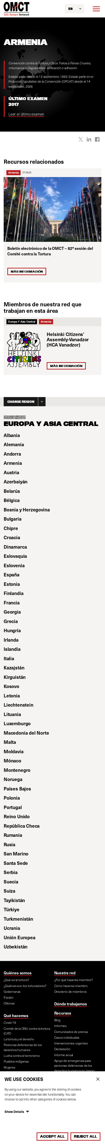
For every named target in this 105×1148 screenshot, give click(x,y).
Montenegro (17, 770)
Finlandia (13, 593)
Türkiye (11, 909)
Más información (66, 366)
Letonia (12, 695)
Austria (11, 472)
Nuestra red (64, 973)
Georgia (12, 611)
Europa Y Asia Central (21, 321)
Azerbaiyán (15, 481)
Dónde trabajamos (70, 1004)
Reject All (85, 1136)
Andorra (12, 453)
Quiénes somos (18, 973)
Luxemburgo (17, 723)
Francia (12, 602)
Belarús (12, 491)
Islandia (12, 649)
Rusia (9, 844)
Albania (12, 435)
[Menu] (96, 8)
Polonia (12, 797)
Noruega (13, 779)
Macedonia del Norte (26, 732)
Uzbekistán (15, 946)
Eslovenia (14, 565)
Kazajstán (14, 667)
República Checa (22, 825)
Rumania (13, 835)
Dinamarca (15, 546)
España (11, 574)
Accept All (52, 1136)
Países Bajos (17, 788)
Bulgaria (13, 518)
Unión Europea (19, 937)
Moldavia (14, 751)
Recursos (62, 1013)
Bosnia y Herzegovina (27, 509)
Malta (10, 742)
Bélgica (12, 500)
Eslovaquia (15, 556)
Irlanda (11, 639)
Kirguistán (15, 677)
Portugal (13, 807)
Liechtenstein (18, 704)
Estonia (12, 584)
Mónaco (12, 760)
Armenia (13, 172)
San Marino (16, 853)
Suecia (11, 881)
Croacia (12, 537)
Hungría (12, 630)
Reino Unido (17, 816)
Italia (9, 658)
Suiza (9, 890)
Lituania (12, 714)
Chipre (11, 528)
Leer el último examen (26, 114)
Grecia (11, 621)
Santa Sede (16, 863)
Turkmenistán (18, 918)
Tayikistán (14, 900)
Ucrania (12, 928)
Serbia (11, 872)
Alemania (14, 444)
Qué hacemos (16, 1015)
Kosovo (11, 686)
